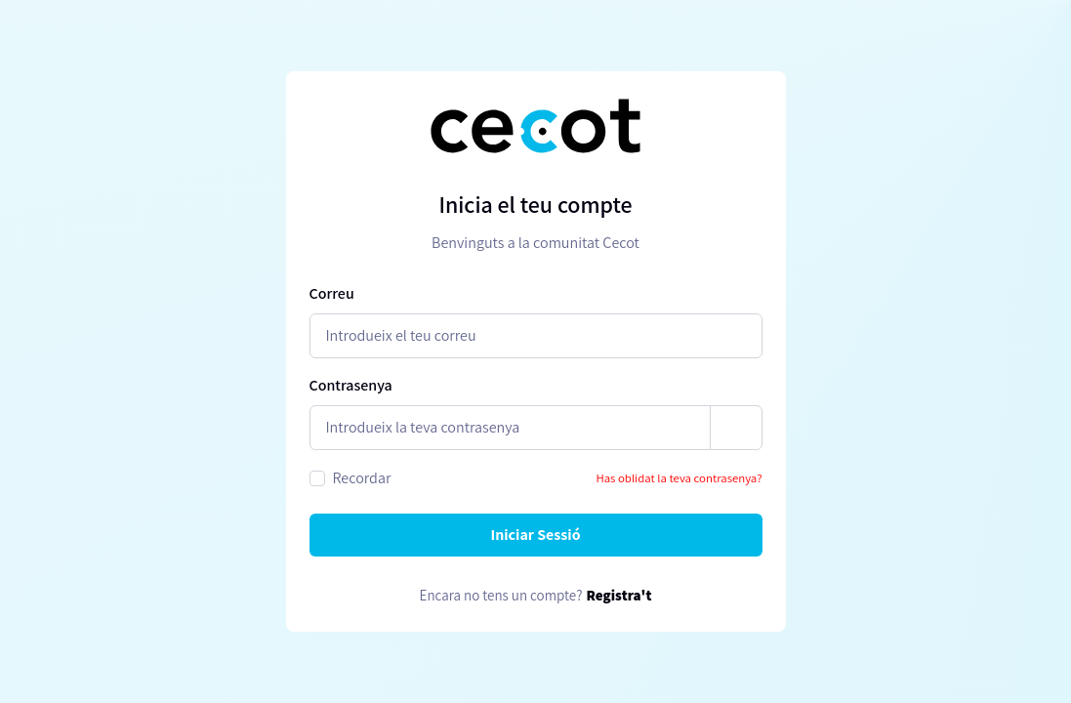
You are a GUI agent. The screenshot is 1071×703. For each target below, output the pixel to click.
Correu (331, 293)
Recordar (362, 478)
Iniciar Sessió (535, 534)
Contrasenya (350, 385)
